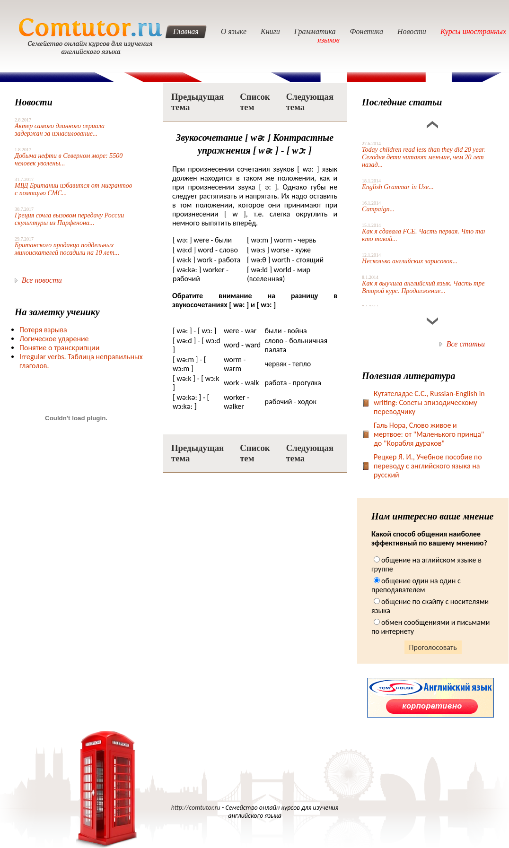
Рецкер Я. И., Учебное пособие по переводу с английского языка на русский (428, 465)
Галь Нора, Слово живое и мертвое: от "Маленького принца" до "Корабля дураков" (429, 434)
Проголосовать (433, 647)
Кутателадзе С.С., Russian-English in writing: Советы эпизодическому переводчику (429, 402)
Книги (270, 31)
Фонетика (366, 31)
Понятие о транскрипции (59, 347)
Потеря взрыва (43, 329)
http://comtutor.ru (195, 808)
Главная (186, 31)
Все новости (42, 280)
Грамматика (315, 31)
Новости (411, 31)
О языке (233, 31)
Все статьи (466, 344)
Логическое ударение (54, 338)
